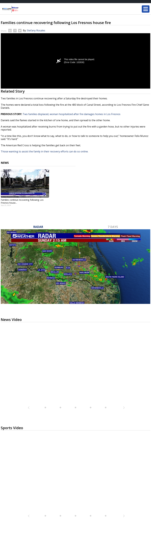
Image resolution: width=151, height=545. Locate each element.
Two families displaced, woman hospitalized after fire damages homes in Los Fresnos (71, 114)
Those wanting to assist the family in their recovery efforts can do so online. (45, 151)
